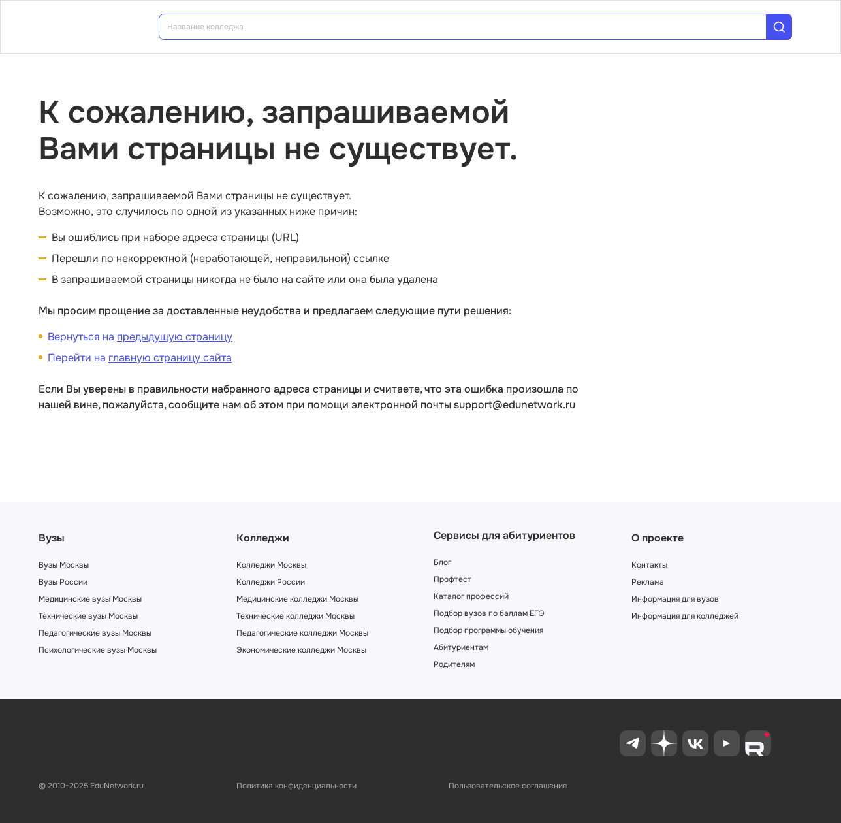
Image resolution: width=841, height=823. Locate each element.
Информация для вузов (675, 599)
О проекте (657, 538)
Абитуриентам (461, 647)
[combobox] (471, 27)
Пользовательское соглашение (508, 786)
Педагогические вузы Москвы (95, 633)
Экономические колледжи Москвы (301, 650)
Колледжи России (270, 582)
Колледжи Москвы (271, 565)
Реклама (647, 582)
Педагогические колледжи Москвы (302, 633)
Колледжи (262, 538)
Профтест (452, 579)
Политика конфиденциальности (296, 786)
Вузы (52, 538)
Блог (442, 562)
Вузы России (63, 582)
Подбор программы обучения (488, 630)
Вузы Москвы (64, 565)
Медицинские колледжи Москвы (297, 599)
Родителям (454, 664)
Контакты (649, 565)
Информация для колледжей (684, 616)
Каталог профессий (471, 596)
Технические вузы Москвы (88, 616)
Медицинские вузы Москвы (90, 599)
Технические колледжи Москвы (295, 616)
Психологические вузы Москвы (98, 650)
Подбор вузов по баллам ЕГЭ (489, 613)
